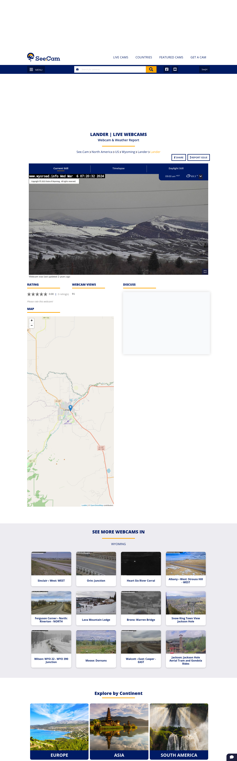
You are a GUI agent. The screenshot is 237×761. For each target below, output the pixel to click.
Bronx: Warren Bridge (141, 619)
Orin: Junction (96, 580)
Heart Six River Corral (141, 580)
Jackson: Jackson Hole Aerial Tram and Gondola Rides (186, 660)
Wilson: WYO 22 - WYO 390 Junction (51, 660)
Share (179, 157)
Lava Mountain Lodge (96, 619)
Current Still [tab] (60, 168)
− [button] (32, 325)
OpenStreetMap (96, 505)
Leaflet (84, 505)
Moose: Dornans (96, 660)
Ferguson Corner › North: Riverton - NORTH (51, 620)
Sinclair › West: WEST (51, 580)
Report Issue (198, 157)
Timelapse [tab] (118, 168)
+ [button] (32, 320)
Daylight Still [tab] (176, 168)
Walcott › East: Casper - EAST (141, 660)
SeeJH (204, 69)
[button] (201, 176)
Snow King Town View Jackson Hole (186, 620)
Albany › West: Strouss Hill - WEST (186, 581)
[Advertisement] (118, 25)
